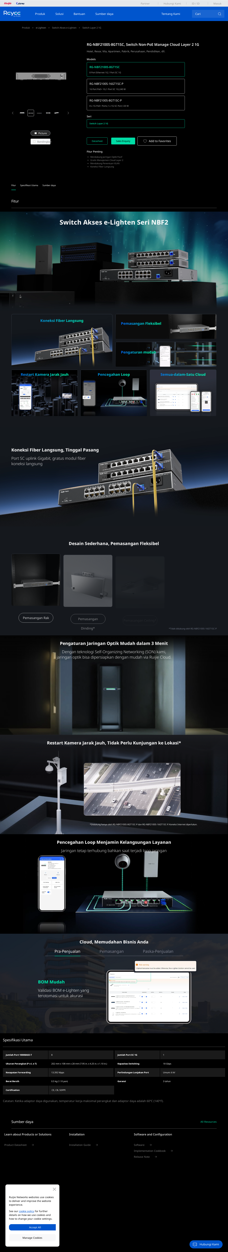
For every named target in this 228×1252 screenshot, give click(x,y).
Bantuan (83, 14)
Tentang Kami (175, 14)
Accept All (32, 1227)
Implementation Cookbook (150, 1136)
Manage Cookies (32, 1237)
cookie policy (26, 1210)
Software (139, 1131)
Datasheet (99, 127)
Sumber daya (109, 14)
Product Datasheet (15, 1131)
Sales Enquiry (128, 127)
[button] (12, 113)
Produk (44, 14)
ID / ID (196, 3)
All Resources (208, 1107)
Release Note (142, 1142)
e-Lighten (42, 27)
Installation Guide (80, 1131)
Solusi (64, 14)
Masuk (217, 3)
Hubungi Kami (172, 3)
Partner (145, 3)
